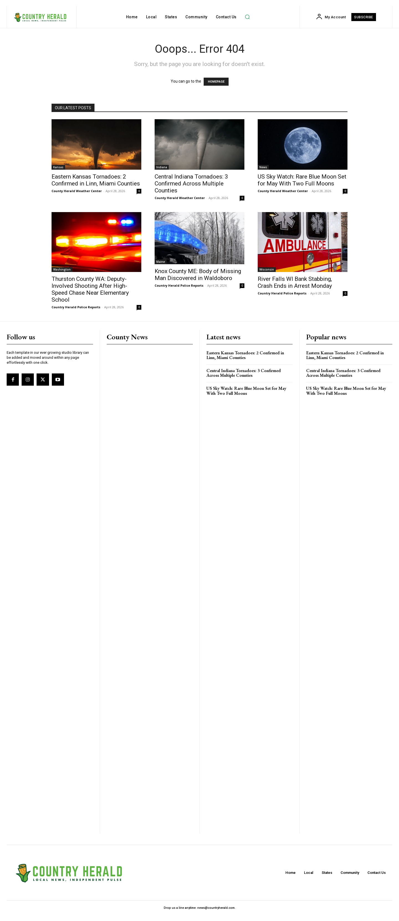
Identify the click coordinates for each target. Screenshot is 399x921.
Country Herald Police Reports (76, 307)
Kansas (58, 167)
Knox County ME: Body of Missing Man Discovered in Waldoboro (198, 274)
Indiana (161, 167)
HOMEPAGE (216, 81)
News (263, 167)
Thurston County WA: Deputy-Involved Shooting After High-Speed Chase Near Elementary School (90, 289)
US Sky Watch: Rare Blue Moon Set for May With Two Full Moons (302, 180)
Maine (160, 262)
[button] (247, 17)
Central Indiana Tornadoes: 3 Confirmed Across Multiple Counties (191, 183)
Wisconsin (266, 269)
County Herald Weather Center (77, 191)
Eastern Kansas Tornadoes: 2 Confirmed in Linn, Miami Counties (96, 180)
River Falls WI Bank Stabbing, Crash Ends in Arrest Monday (295, 282)
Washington (62, 269)
